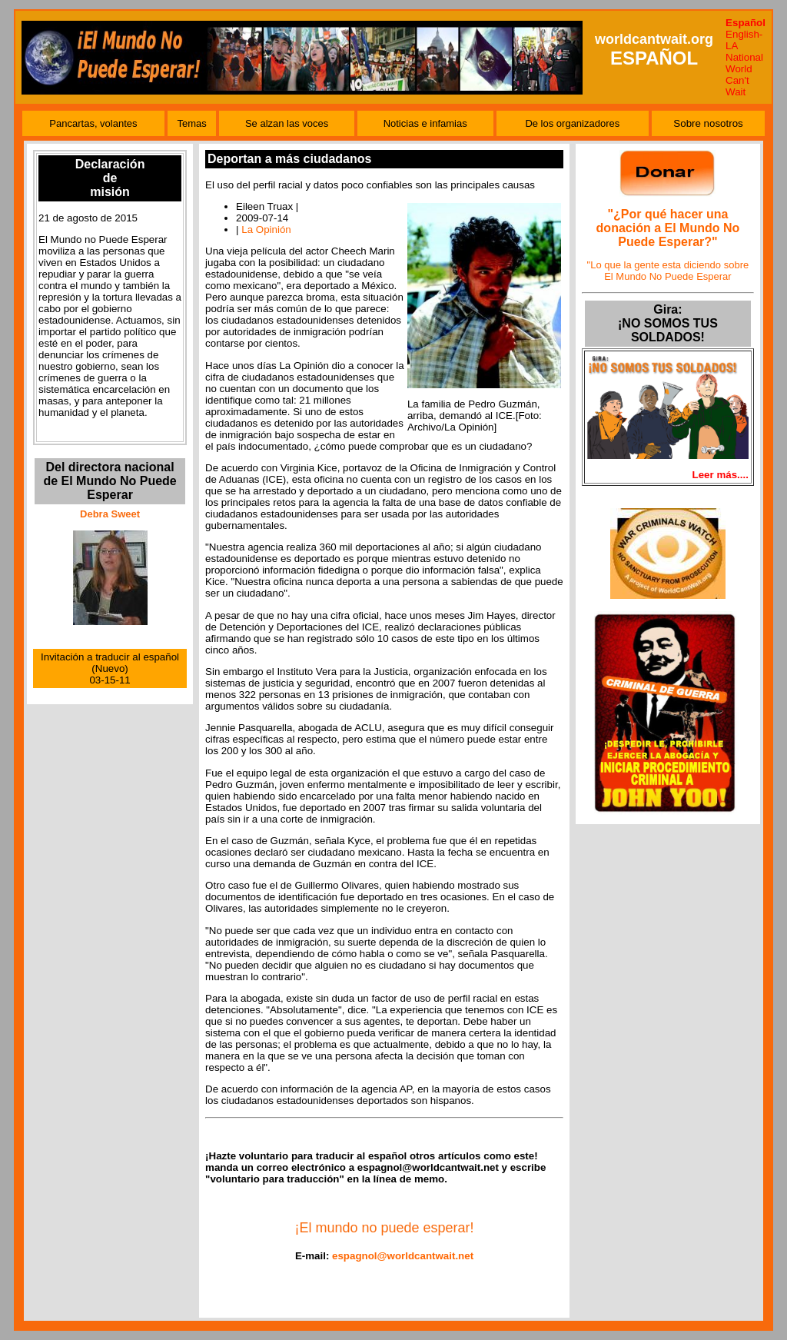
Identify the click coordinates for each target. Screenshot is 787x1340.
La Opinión (266, 229)
